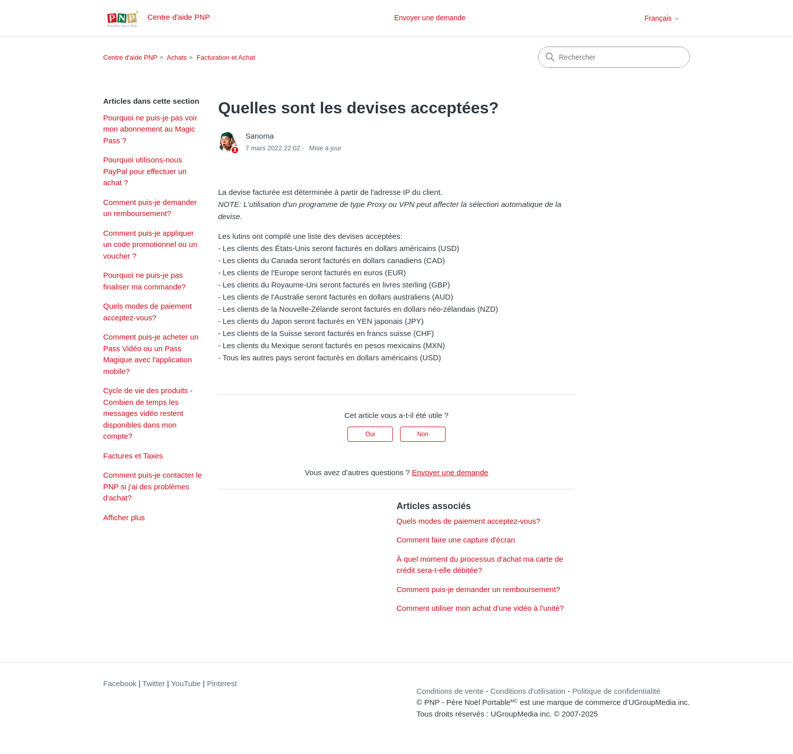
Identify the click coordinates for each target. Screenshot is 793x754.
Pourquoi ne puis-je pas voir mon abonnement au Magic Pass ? (150, 129)
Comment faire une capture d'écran (455, 539)
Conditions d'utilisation (527, 691)
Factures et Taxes (133, 455)
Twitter (154, 683)
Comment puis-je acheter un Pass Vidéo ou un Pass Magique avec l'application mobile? (150, 353)
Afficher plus (124, 517)
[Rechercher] (614, 57)
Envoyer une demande (429, 18)
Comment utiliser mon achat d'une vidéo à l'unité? (480, 608)
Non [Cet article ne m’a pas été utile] (422, 434)
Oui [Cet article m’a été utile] (370, 434)
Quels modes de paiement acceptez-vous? (147, 312)
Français (662, 18)
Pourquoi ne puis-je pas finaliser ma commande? (144, 281)
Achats (177, 57)
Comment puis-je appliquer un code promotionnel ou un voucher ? (150, 244)
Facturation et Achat (226, 57)
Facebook (120, 683)
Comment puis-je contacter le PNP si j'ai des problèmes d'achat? (152, 486)
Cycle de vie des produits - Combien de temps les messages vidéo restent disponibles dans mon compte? (148, 413)
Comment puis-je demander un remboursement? (150, 208)
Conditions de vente (449, 691)
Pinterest (222, 683)
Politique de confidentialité (616, 691)
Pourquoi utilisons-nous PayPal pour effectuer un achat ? (145, 171)
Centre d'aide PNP (130, 57)
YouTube (186, 683)
